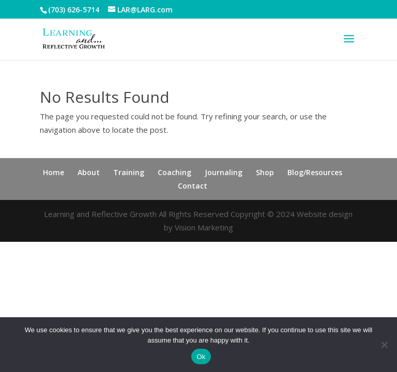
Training (128, 172)
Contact (192, 186)
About (89, 172)
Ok (200, 357)
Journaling (223, 172)
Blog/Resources (314, 172)
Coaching (174, 172)
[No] (384, 344)
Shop (265, 172)
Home (53, 172)
